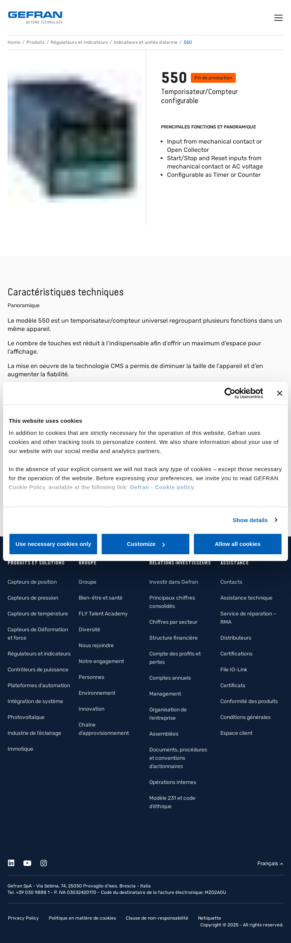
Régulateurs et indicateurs (79, 42)
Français (267, 863)
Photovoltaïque (26, 717)
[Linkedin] (15, 861)
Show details (250, 520)
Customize (146, 544)
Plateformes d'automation (39, 685)
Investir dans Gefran (173, 582)
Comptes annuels (170, 678)
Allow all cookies (237, 544)
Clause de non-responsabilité (157, 918)
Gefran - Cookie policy (162, 487)
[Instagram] (48, 861)
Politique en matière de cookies (82, 918)
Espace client (236, 733)
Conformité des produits (249, 701)
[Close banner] (279, 393)
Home (14, 42)
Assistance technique (246, 598)
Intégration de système (35, 701)
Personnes (91, 677)
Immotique (20, 749)
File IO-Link (233, 669)
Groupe (87, 582)
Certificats (232, 685)
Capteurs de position (32, 582)
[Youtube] (31, 861)
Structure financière (173, 638)
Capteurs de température (38, 614)
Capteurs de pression (33, 598)
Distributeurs (235, 638)
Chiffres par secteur (173, 622)
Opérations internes (172, 782)
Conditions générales (245, 717)
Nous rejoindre (96, 645)
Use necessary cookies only (53, 544)
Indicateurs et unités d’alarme (146, 42)
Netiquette (209, 918)
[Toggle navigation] (278, 17)
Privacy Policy (23, 918)
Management (165, 694)
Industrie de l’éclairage (34, 733)
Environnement (97, 693)
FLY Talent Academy (103, 614)
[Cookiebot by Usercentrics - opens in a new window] (230, 393)
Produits (35, 42)
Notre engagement (101, 661)
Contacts (231, 582)
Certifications (236, 654)
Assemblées (163, 734)
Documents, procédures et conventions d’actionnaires (178, 758)
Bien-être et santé (100, 598)
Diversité (89, 629)
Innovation (91, 709)
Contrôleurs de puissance (38, 669)
